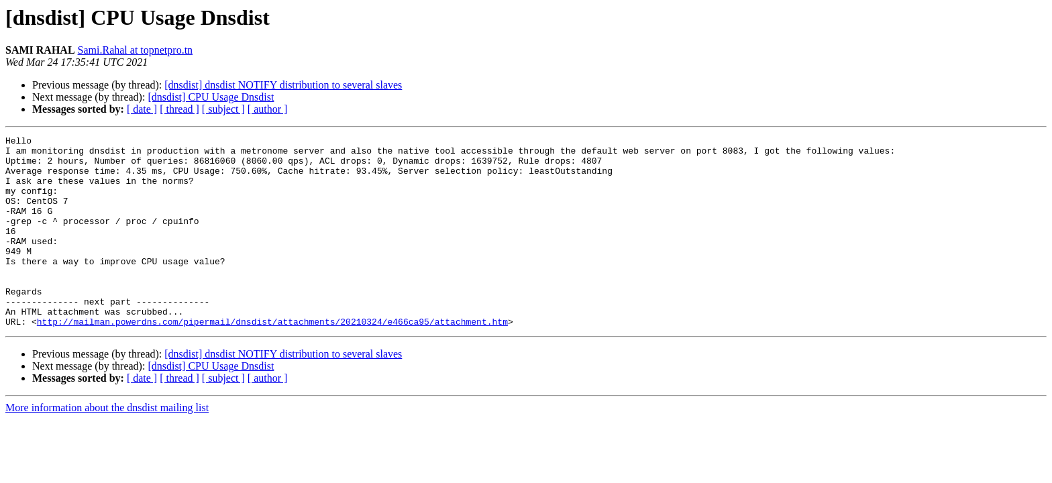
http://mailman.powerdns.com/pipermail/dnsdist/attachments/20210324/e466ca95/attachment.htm (272, 360)
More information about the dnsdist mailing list (107, 445)
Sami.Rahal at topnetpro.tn (135, 50)
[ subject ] (223, 109)
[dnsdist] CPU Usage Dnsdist (211, 97)
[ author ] (268, 109)
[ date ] (142, 109)
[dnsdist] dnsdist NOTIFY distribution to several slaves (283, 85)
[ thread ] (179, 109)
